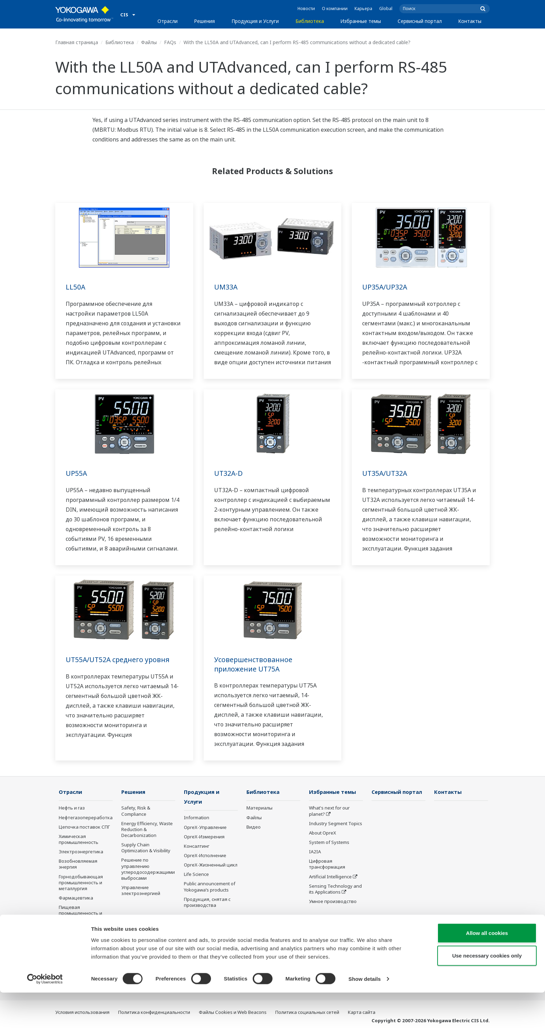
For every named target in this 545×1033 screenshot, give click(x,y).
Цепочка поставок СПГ (84, 827)
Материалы (259, 808)
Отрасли (167, 21)
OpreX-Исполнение (205, 856)
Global (385, 8)
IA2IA (315, 852)
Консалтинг (196, 847)
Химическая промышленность (78, 839)
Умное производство (333, 901)
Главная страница (76, 42)
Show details (365, 1019)
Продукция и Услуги (255, 21)
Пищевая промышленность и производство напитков (80, 916)
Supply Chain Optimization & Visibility (145, 848)
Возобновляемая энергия (78, 864)
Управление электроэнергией (140, 891)
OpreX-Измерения (204, 837)
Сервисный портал (420, 21)
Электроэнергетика (81, 852)
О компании (335, 8)
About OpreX (322, 833)
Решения (204, 21)
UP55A (76, 473)
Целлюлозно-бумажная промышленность (85, 938)
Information (196, 818)
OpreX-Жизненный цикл (210, 865)
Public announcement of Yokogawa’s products (209, 887)
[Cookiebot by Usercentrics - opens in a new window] (45, 1019)
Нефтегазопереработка (86, 817)
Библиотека (309, 21)
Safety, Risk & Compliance (135, 811)
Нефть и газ (72, 808)
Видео (253, 827)
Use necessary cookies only (487, 996)
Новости (306, 8)
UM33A (226, 287)
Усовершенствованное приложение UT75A (253, 664)
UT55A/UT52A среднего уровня (119, 659)
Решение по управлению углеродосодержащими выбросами (148, 869)
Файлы (149, 42)
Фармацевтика (76, 898)
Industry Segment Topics (335, 824)
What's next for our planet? (329, 811)
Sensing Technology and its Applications (335, 889)
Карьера (363, 8)
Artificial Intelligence (330, 877)
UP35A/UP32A (385, 287)
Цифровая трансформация (327, 864)
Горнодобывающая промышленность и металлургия (81, 883)
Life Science (196, 875)
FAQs (170, 42)
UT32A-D (228, 473)
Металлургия (73, 950)
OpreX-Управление (205, 827)
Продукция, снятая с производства (207, 903)
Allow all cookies (487, 973)
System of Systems (329, 842)
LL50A (76, 287)
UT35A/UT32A (385, 473)
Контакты (469, 21)
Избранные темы (360, 21)
